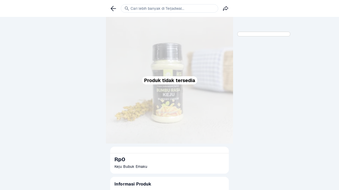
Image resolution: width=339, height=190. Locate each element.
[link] (113, 8)
